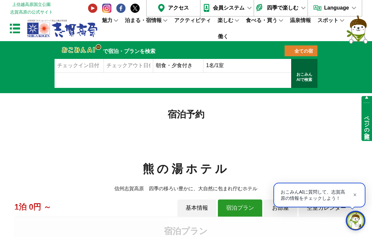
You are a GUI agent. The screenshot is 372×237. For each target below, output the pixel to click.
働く (223, 36)
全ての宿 (303, 51)
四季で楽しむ (282, 8)
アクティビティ (192, 20)
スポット (327, 20)
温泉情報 (300, 20)
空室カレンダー (326, 207)
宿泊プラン (240, 207)
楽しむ (225, 20)
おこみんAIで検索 (304, 77)
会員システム (228, 8)
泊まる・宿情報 (143, 20)
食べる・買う (261, 20)
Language (336, 8)
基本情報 (197, 207)
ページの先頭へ (367, 124)
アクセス (178, 8)
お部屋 (280, 207)
